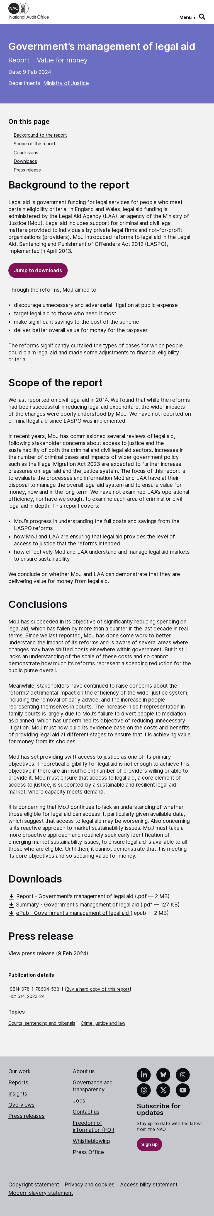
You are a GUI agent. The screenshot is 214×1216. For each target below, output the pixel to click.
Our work (19, 1071)
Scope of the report (34, 143)
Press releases (26, 1116)
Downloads (25, 161)
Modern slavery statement (40, 1193)
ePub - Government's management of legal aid (69, 913)
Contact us (86, 1112)
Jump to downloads (38, 270)
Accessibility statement (148, 1184)
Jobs (79, 1100)
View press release (31, 953)
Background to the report (40, 135)
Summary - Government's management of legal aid (74, 904)
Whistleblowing (91, 1141)
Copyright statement (33, 1184)
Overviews (21, 1105)
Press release (27, 170)
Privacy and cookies (90, 1184)
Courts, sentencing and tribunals (41, 1023)
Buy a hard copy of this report (98, 989)
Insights (17, 1094)
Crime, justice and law (103, 1023)
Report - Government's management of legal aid (71, 896)
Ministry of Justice (66, 83)
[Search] (202, 16)
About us (84, 1071)
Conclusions (26, 152)
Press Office (88, 1152)
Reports (18, 1082)
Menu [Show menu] (185, 17)
